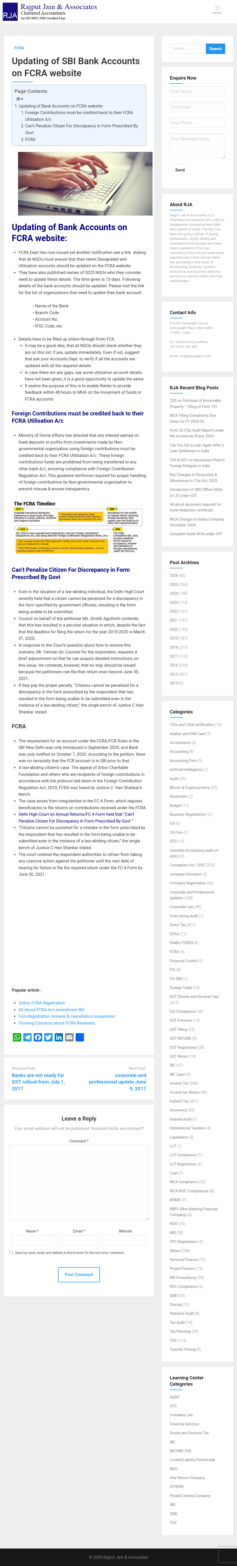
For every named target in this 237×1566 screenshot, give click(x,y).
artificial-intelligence (186, 769)
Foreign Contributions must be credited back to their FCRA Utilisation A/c (79, 116)
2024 (174, 593)
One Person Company (187, 1478)
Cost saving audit (184, 916)
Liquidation (179, 1137)
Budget (175, 805)
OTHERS (177, 1487)
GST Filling (178, 1029)
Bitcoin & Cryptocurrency (190, 787)
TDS (173, 1340)
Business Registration (187, 814)
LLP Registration (183, 1164)
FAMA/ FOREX (181, 943)
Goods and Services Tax (189, 1433)
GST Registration (183, 1047)
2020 (174, 629)
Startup (176, 1304)
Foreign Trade (181, 988)
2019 (174, 638)
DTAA (174, 934)
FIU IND (176, 979)
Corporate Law (182, 907)
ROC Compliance (183, 1286)
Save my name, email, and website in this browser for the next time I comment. (69, 1253)
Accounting (179, 751)
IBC (173, 1065)
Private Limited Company (190, 1496)
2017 (174, 656)
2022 (174, 611)
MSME (175, 1200)
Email (79, 1231)
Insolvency (178, 1110)
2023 (174, 602)
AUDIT (175, 1397)
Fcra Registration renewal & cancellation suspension (67, 1016)
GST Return (179, 1056)
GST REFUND (180, 1038)
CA (172, 823)
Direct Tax (178, 925)
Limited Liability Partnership (192, 1460)
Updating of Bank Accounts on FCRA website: (61, 106)
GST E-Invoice (181, 1020)
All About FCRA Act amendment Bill (52, 1009)
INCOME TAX (180, 1451)
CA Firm (176, 832)
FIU (172, 970)
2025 (174, 584)
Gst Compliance (183, 1011)
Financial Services (184, 1424)
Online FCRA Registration (42, 1003)
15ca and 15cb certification (192, 725)
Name (32, 1231)
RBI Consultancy (183, 1278)
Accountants (180, 743)
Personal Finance (184, 1260)
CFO (173, 841)
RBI (172, 1505)
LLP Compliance (183, 1155)
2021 (174, 620)
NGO (173, 1224)
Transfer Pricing (183, 1349)
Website (125, 1231)
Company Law (181, 1415)
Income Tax (179, 1083)
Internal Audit (180, 1119)
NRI (173, 1233)
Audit (174, 779)
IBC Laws (177, 1074)
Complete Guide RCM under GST (196, 534)
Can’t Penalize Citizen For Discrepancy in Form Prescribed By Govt (81, 129)
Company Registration (188, 883)
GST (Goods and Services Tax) (194, 997)
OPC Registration (184, 1242)
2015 (174, 674)
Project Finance (182, 1268)
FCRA (30, 139)
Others (175, 1251)
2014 (174, 683)
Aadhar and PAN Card (187, 734)
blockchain (178, 796)
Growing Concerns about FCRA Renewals (57, 1023)
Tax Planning (180, 1331)
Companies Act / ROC (187, 865)
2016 (174, 665)
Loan (174, 1173)
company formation (186, 874)
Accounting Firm (183, 761)
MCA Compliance (184, 1182)
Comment (79, 1141)
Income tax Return (184, 1092)
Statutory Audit (182, 1313)
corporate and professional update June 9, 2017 (117, 1081)
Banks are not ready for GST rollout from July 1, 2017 (38, 1081)
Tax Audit (177, 1322)
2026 (174, 575)
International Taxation (187, 1128)
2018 (174, 647)
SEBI (173, 1296)
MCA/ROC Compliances (189, 1191)
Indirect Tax (179, 1101)
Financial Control (183, 961)
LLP (173, 1146)
